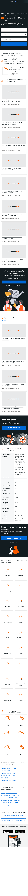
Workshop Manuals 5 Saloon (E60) (9, 797)
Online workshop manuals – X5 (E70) (9, 802)
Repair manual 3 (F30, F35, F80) (8, 768)
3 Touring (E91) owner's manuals (8, 775)
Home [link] (2, 13)
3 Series (17, 13)
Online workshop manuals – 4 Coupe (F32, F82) (12, 805)
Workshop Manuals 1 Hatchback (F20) (10, 795)
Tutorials (7, 13)
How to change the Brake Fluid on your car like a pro (13, 820)
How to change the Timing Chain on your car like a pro (13, 818)
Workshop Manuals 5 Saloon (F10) (9, 793)
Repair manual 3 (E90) (6, 770)
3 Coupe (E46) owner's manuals (8, 778)
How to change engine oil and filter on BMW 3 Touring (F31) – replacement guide (17, 69)
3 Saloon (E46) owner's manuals (8, 780)
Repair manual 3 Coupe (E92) (8, 773)
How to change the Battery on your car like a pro (12, 815)
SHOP (11, 1)
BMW (12, 13)
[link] (14, 71)
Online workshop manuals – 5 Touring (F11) (11, 800)
